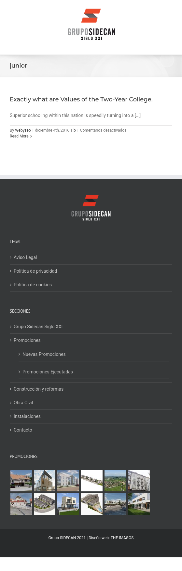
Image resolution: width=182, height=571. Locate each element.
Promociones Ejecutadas (47, 371)
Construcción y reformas (38, 389)
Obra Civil (23, 402)
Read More (19, 136)
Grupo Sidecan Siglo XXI (38, 326)
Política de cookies (33, 284)
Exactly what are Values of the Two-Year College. (81, 99)
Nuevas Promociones (44, 354)
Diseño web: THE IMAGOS (111, 538)
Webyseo (23, 130)
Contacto (23, 430)
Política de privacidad (35, 271)
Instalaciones (27, 416)
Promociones (27, 340)
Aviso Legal (25, 257)
